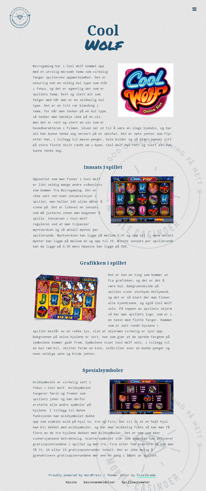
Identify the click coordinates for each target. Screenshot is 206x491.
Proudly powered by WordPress (75, 475)
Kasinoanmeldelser (99, 482)
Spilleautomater (136, 482)
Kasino (71, 482)
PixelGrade (146, 475)
